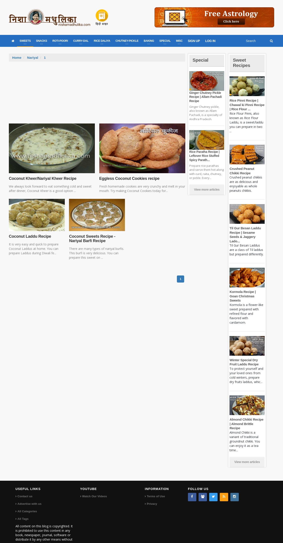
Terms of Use (156, 483)
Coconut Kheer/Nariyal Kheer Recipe (42, 178)
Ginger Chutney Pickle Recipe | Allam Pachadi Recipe (205, 97)
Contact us (24, 483)
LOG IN (210, 41)
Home (16, 57)
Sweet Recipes (242, 62)
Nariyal (32, 57)
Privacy (152, 490)
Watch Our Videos (94, 483)
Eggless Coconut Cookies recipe (129, 178)
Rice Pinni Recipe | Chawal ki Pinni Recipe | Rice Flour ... (246, 105)
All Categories (27, 498)
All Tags (23, 505)
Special (201, 60)
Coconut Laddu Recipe (29, 236)
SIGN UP (194, 41)
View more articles (207, 189)
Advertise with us (29, 490)
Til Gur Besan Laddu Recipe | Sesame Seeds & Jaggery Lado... (246, 232)
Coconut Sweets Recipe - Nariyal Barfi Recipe (92, 238)
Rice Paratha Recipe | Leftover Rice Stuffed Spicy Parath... (204, 155)
